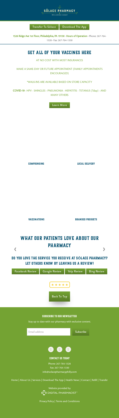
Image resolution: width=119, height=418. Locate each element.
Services (36, 380)
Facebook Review (25, 271)
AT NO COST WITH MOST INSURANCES (59, 60)
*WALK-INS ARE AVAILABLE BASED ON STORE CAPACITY (59, 82)
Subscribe (80, 332)
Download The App (74, 27)
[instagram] (59, 349)
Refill (95, 380)
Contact (85, 380)
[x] (68, 349)
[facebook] (51, 349)
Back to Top (59, 296)
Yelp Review (75, 271)
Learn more (59, 105)
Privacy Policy (46, 401)
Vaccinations (36, 219)
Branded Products (86, 219)
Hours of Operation (76, 36)
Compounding (36, 163)
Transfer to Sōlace (44, 27)
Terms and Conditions (68, 401)
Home (14, 380)
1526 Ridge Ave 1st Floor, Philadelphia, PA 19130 (38, 36)
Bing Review (96, 271)
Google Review (52, 271)
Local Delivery (86, 163)
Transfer (103, 380)
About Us (25, 380)
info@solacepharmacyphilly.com (60, 372)
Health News (72, 380)
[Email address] (48, 332)
